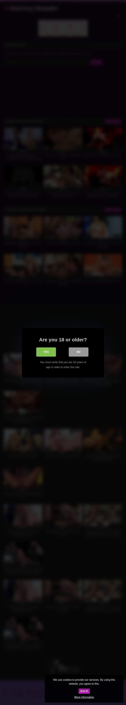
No (79, 351)
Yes (46, 351)
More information (84, 697)
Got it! (84, 691)
